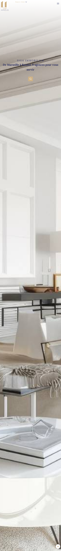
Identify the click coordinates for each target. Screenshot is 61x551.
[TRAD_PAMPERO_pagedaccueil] (5, 11)
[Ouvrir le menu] (58, 3)
